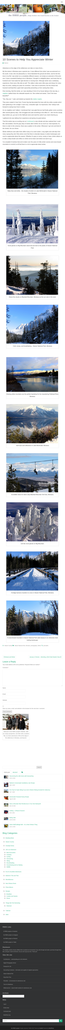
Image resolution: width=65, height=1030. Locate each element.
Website (5, 700)
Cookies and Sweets (12, 896)
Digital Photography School (9, 963)
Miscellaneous (9, 879)
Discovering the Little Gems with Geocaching (21, 776)
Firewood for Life (7, 966)
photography (34, 645)
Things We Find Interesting (13, 903)
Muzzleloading (10, 863)
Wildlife (8, 867)
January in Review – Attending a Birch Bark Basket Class (45, 657)
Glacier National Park (20, 645)
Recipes (8, 891)
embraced (31, 121)
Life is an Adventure (11, 849)
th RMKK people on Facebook (10, 931)
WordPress (51, 1028)
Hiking (8, 860)
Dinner (8, 898)
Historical (8, 906)
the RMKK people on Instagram (10, 935)
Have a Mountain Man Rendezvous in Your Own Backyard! (25, 803)
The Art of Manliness (8, 984)
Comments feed (7, 1011)
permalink (45, 645)
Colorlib (41, 1028)
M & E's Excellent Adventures (13, 871)
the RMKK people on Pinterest (10, 938)
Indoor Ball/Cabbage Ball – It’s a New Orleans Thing (23, 824)
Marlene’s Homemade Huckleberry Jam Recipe (22, 783)
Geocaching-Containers (8, 970)
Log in (4, 1004)
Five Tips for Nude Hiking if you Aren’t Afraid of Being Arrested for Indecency (29, 790)
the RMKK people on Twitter (9, 942)
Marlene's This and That (12, 875)
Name (4, 688)
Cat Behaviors (6, 959)
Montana (28, 645)
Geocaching (9, 858)
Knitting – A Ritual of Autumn (17, 810)
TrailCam (8, 910)
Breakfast (9, 894)
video (7, 914)
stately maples (37, 99)
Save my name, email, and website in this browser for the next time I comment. (24, 708)
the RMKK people (15, 1028)
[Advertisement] (15, 753)
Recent (15, 772)
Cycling (8, 856)
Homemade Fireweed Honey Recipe (19, 797)
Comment (6, 667)
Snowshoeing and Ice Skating (14, 865)
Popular (7, 772)
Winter (39, 645)
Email (4, 694)
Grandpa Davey (10, 845)
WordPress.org (6, 1015)
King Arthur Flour (7, 977)
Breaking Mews (10, 838)
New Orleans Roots (11, 883)
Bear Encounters (10, 852)
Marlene (6, 63)
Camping (8, 854)
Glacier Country (8, 645)
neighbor (5, 93)
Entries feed (6, 1007)
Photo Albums (9, 887)
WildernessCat (6, 988)
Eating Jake (12, 817)
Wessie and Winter (9, 657)
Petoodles (5, 980)
